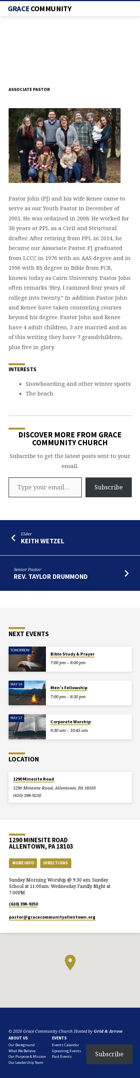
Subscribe (108, 487)
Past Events (62, 1056)
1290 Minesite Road (33, 779)
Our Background (22, 1044)
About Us (18, 1038)
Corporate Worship (70, 721)
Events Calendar (65, 1044)
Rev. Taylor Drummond (51, 576)
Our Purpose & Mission (27, 1056)
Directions (55, 862)
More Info (23, 862)
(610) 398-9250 (27, 795)
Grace (40, 8)
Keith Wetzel (42, 541)
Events (59, 1038)
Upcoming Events (66, 1050)
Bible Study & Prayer (72, 654)
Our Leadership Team (26, 1062)
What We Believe (22, 1050)
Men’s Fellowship (68, 687)
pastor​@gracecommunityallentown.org (52, 917)
